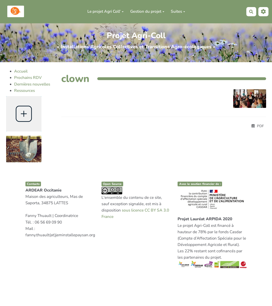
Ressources (24, 90)
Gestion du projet (147, 11)
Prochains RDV (28, 77)
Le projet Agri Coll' (105, 11)
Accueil (21, 71)
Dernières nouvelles (32, 84)
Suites (178, 11)
